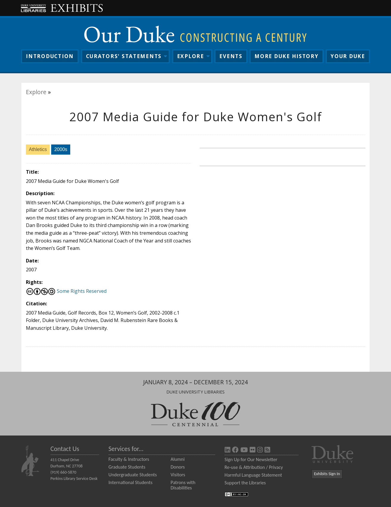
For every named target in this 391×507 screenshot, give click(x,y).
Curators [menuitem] (124, 56)
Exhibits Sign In (327, 473)
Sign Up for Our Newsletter (251, 459)
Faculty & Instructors (129, 459)
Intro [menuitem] (50, 56)
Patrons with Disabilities (183, 485)
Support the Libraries (245, 483)
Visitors (178, 475)
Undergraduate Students (133, 475)
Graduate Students (127, 467)
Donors (178, 467)
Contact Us (65, 449)
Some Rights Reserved (66, 291)
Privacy (276, 467)
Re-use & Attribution (245, 467)
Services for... (126, 449)
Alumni (177, 459)
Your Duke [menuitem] (348, 56)
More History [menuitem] (286, 56)
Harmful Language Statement (253, 475)
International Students (131, 482)
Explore (36, 92)
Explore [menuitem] (190, 56)
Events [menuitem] (230, 56)
